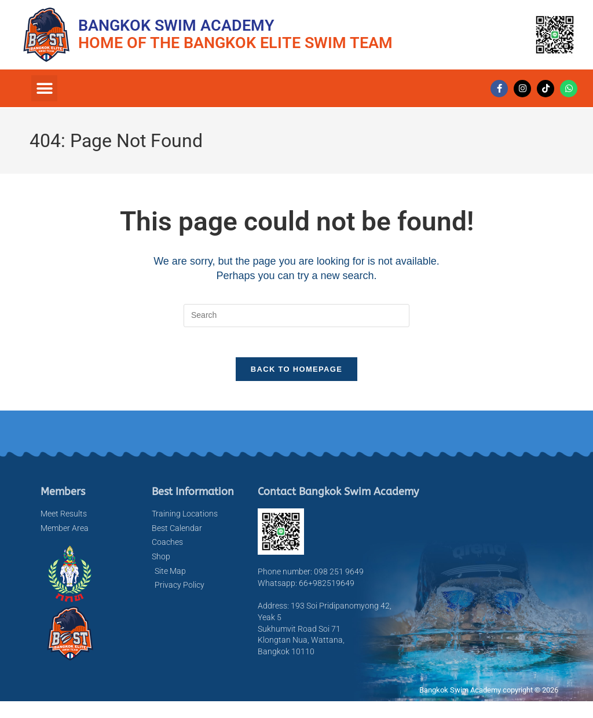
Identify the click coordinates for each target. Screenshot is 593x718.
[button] (44, 88)
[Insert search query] (296, 315)
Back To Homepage (296, 374)
